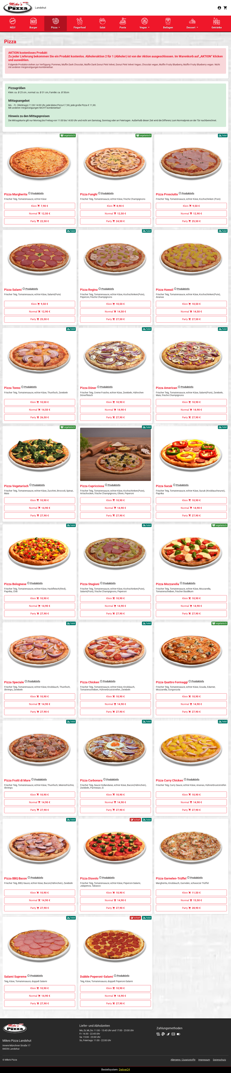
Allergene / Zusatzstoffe (183, 1059)
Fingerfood (80, 23)
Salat (102, 23)
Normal (39, 213)
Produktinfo (36, 193)
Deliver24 (124, 1069)
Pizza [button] (55, 23)
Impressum (204, 1059)
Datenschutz (219, 1059)
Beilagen (168, 23)
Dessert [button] (191, 23)
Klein (39, 205)
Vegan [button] (144, 23)
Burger (33, 23)
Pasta (122, 23)
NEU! (12, 23)
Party (39, 221)
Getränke (217, 23)
